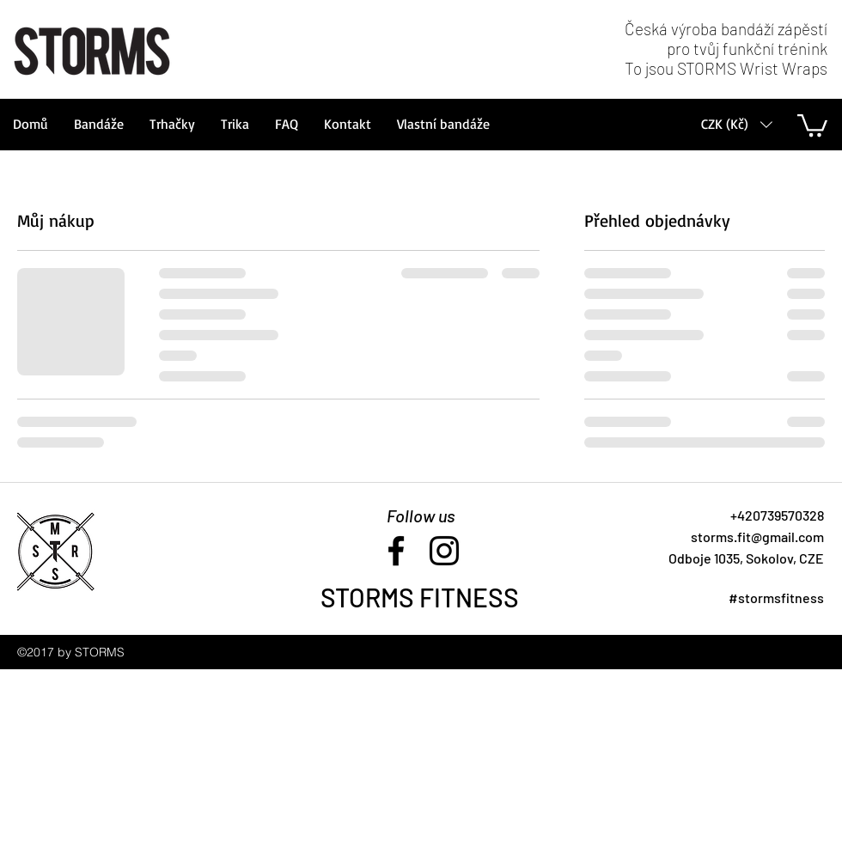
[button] (737, 124)
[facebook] (396, 550)
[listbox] (737, 124)
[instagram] (444, 550)
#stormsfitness (776, 597)
